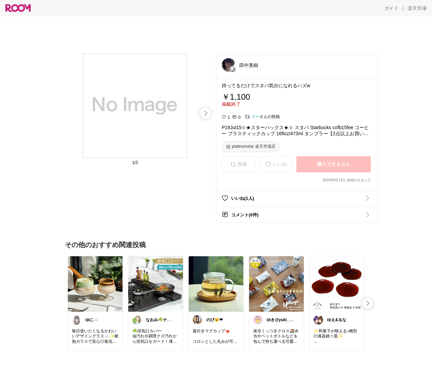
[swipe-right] (205, 113)
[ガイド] (391, 8)
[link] (95, 283)
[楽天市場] (417, 8)
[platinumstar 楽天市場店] (250, 146)
